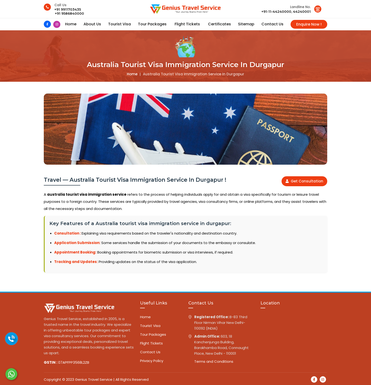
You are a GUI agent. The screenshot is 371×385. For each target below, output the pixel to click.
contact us (272, 24)
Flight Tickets (188, 24)
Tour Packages (153, 24)
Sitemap (246, 24)
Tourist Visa (119, 24)
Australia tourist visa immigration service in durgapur (193, 74)
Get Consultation (304, 181)
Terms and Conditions (213, 361)
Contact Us (150, 351)
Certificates (219, 24)
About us (92, 24)
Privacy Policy (151, 360)
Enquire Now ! (309, 24)
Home (70, 24)
